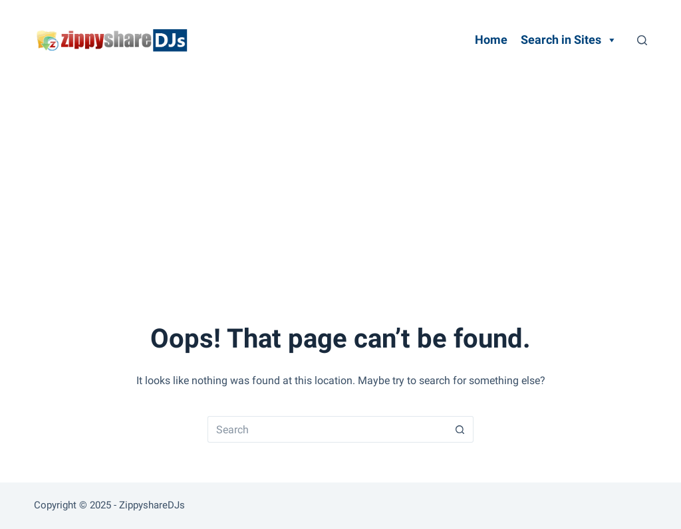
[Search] (642, 40)
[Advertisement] (340, 179)
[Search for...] (327, 429)
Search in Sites (569, 40)
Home (491, 40)
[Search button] (460, 429)
